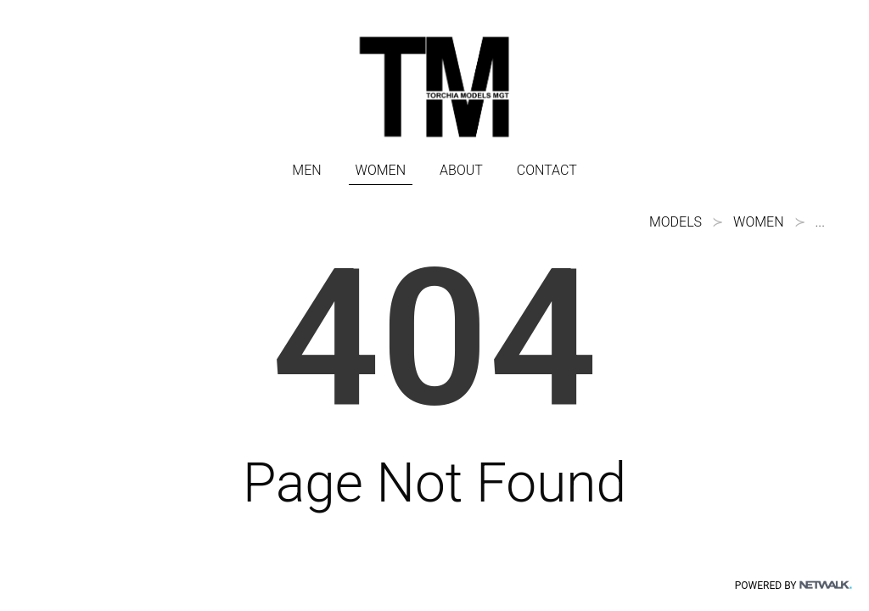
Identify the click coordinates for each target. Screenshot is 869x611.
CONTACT (547, 170)
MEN (306, 170)
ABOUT (461, 170)
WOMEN (381, 170)
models (675, 222)
